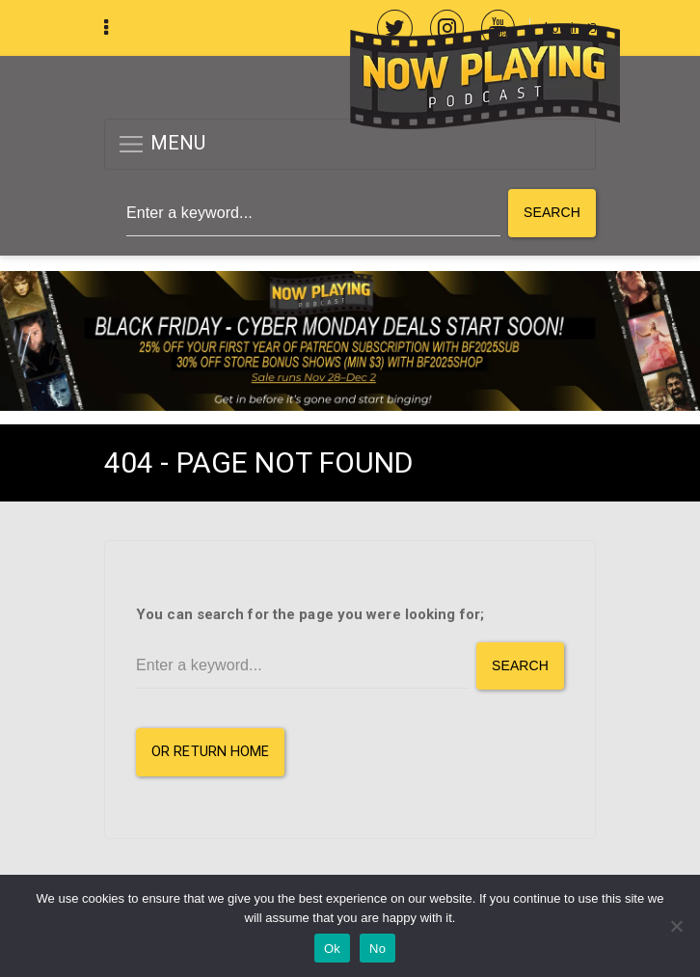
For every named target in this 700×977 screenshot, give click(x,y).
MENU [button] (161, 144)
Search (552, 212)
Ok (332, 948)
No (377, 948)
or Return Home (210, 752)
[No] (676, 926)
